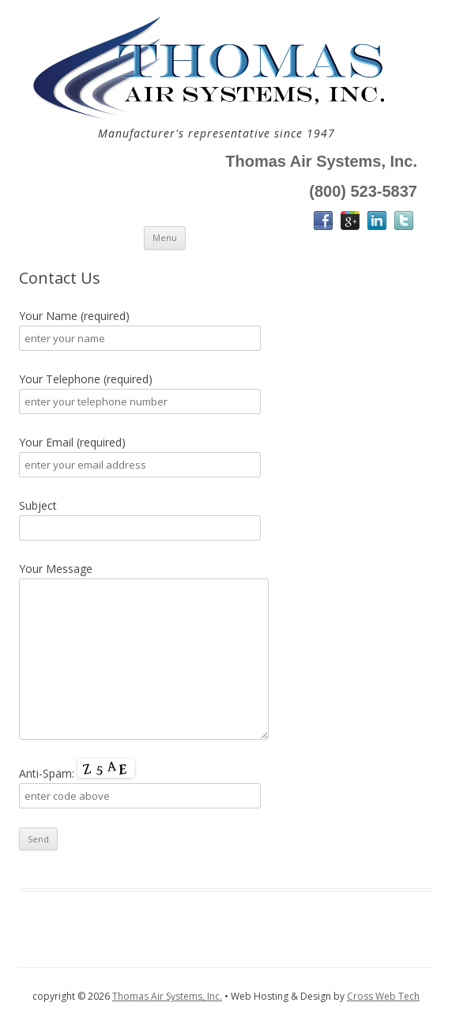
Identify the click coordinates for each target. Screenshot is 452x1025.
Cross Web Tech (383, 996)
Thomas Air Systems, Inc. (167, 996)
